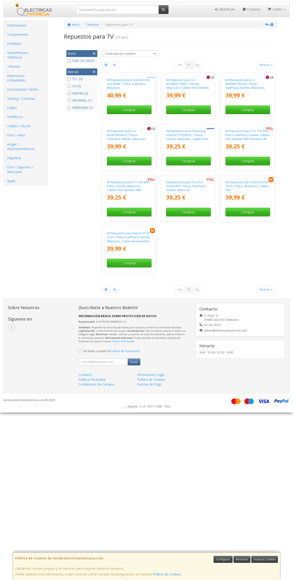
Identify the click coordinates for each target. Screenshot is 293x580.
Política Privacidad (92, 547)
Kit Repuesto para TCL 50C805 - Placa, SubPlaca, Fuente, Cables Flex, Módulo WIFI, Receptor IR (247, 219)
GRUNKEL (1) (80, 100)
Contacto (251, 9)
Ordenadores (17, 25)
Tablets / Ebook (18, 126)
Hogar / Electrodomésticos (21, 146)
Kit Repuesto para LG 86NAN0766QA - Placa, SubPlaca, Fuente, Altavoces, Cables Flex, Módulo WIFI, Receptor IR (245, 130)
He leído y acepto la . (111, 519)
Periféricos (15, 117)
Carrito (277, 9)
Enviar (134, 529)
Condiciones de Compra (96, 552)
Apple (11, 181)
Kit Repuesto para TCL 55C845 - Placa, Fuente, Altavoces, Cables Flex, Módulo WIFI (129, 312)
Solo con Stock (81, 60)
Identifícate (224, 9)
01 (188, 65)
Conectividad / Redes (22, 89)
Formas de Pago (149, 552)
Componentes (17, 34)
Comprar (129, 151)
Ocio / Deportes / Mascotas (20, 169)
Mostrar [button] (266, 65)
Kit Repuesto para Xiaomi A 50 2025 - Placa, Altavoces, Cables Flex (247, 312)
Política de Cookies (167, 574)
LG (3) (74, 86)
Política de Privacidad (123, 508)
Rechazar (242, 559)
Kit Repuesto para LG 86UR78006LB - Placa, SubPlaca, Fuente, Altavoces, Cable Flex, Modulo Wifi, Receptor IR (126, 222)
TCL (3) (75, 79)
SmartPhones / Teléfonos (18, 55)
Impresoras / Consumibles (16, 77)
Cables (12, 107)
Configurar (223, 559)
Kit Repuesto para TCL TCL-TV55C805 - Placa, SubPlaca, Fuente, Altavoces (186, 312)
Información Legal (150, 542)
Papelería (14, 158)
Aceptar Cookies (264, 559)
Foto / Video (16, 135)
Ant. (179, 65)
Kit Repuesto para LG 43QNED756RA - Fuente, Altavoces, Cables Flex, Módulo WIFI (187, 128)
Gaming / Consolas (21, 98)
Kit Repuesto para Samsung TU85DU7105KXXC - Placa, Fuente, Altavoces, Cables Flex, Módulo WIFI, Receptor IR (187, 221)
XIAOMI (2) (78, 93)
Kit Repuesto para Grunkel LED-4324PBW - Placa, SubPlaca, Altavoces (129, 126)
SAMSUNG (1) (80, 107)
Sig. (197, 65)
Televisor (14, 66)
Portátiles (14, 43)
